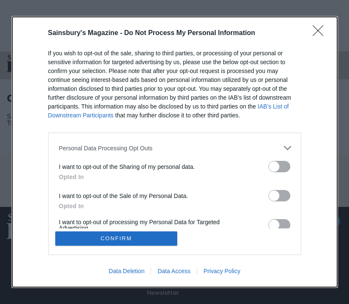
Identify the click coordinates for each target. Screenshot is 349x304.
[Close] (321, 33)
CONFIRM (116, 238)
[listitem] (174, 148)
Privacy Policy (221, 271)
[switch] (279, 166)
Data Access (173, 271)
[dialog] (174, 152)
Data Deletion (127, 271)
